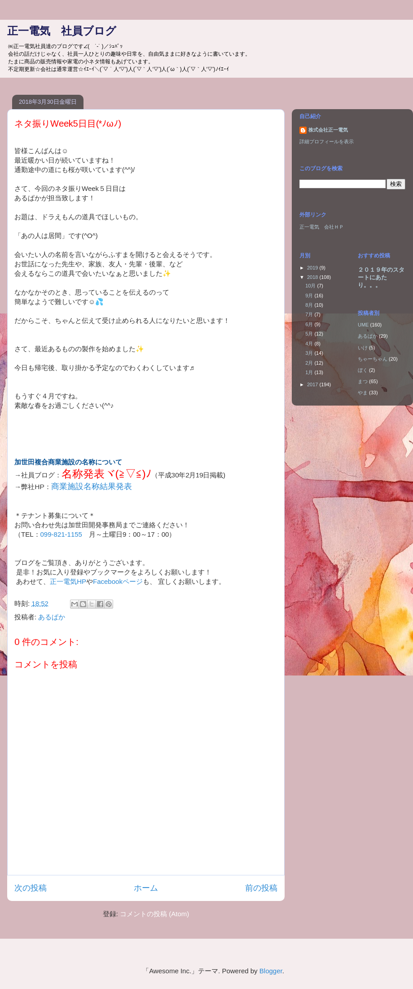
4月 (309, 343)
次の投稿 (30, 887)
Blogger (270, 971)
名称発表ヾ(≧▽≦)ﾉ (106, 474)
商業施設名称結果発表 (91, 486)
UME (363, 324)
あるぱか (51, 617)
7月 (309, 314)
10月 (311, 285)
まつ (363, 381)
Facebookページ (118, 581)
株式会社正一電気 (328, 129)
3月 (309, 353)
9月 (309, 295)
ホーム (146, 887)
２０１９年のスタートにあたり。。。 (381, 277)
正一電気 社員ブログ (61, 31)
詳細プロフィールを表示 (326, 141)
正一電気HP (68, 581)
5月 (309, 333)
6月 (309, 324)
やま (363, 392)
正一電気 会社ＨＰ (321, 227)
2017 (313, 384)
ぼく (363, 370)
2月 (309, 363)
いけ (363, 347)
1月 (309, 372)
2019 (313, 267)
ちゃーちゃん (372, 359)
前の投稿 (261, 887)
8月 (309, 305)
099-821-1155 (61, 534)
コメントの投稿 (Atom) (154, 914)
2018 (313, 277)
